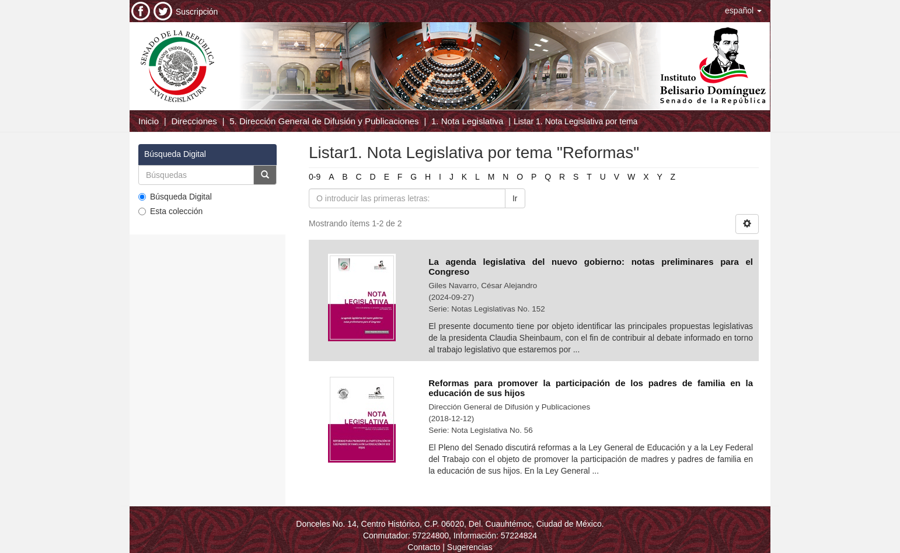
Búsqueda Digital (175, 196)
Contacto (423, 547)
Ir (515, 198)
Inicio (148, 121)
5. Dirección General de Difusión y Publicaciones (323, 121)
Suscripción (197, 11)
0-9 (314, 176)
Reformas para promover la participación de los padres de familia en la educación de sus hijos (590, 388)
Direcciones (194, 121)
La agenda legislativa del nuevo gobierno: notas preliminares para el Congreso (590, 266)
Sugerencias (470, 547)
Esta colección (170, 211)
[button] (743, 10)
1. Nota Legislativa (467, 121)
